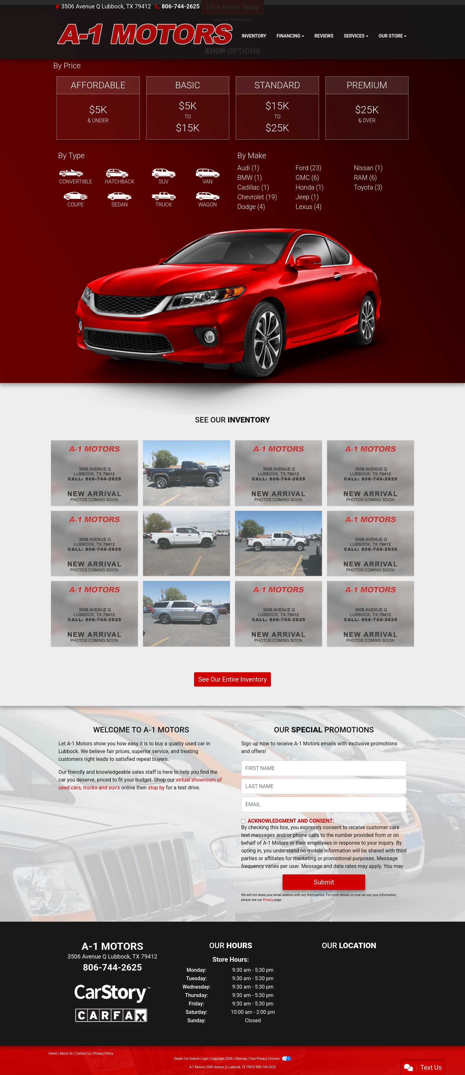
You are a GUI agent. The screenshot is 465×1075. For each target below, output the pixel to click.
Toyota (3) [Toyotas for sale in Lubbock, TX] (368, 187)
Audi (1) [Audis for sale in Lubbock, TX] (248, 168)
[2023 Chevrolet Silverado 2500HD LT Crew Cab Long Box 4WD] (94, 543)
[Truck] (164, 200)
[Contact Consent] (243, 821)
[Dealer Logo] (144, 36)
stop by (156, 787)
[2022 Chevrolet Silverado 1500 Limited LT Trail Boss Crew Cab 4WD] (186, 543)
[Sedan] (119, 200)
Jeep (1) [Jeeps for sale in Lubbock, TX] (307, 197)
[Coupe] (76, 200)
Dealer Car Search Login (191, 1058)
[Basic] (188, 108)
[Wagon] (208, 200)
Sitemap (241, 1058)
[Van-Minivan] (208, 177)
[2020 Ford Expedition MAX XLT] (186, 613)
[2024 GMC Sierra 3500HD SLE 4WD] (186, 473)
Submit (324, 882)
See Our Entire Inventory (232, 679)
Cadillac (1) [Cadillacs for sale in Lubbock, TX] (253, 187)
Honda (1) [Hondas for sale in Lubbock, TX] (309, 187)
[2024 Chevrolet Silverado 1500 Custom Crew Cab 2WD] (370, 473)
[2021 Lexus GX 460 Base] (94, 613)
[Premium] (367, 108)
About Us (66, 1053)
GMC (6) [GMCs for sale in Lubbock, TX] (307, 177)
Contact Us (83, 1053)
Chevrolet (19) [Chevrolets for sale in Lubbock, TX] (257, 197)
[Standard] (277, 108)
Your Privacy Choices (270, 1058)
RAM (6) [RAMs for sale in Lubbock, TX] (365, 177)
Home (52, 1053)
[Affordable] (98, 108)
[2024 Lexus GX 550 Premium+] (278, 473)
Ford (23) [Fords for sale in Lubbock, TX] (308, 168)
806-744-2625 (181, 6)
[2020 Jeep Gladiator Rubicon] (370, 613)
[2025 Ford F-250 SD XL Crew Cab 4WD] (94, 473)
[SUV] (164, 177)
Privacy (268, 900)
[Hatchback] (120, 177)
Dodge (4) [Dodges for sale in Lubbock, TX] (251, 207)
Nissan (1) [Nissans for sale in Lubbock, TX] (368, 168)
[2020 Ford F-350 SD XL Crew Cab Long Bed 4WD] (278, 613)
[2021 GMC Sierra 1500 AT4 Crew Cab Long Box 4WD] (370, 543)
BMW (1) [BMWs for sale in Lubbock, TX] (249, 177)
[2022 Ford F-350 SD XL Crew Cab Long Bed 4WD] (278, 543)
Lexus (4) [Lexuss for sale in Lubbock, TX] (308, 207)
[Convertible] (75, 177)
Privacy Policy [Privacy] (103, 1053)
